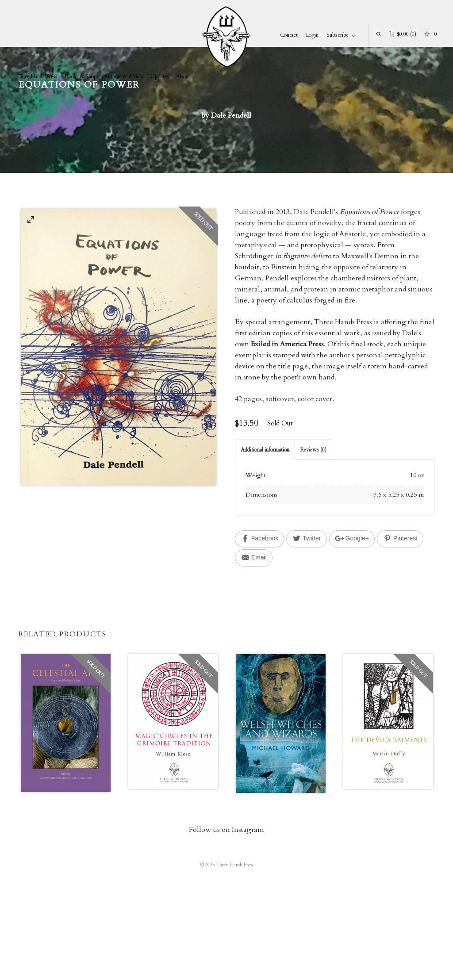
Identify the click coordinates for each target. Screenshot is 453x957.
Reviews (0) (313, 449)
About (183, 76)
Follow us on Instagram (226, 830)
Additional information (265, 449)
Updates (159, 76)
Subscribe (337, 34)
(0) (402, 33)
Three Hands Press (37, 76)
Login (312, 34)
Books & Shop (81, 76)
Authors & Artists (123, 76)
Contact (289, 34)
